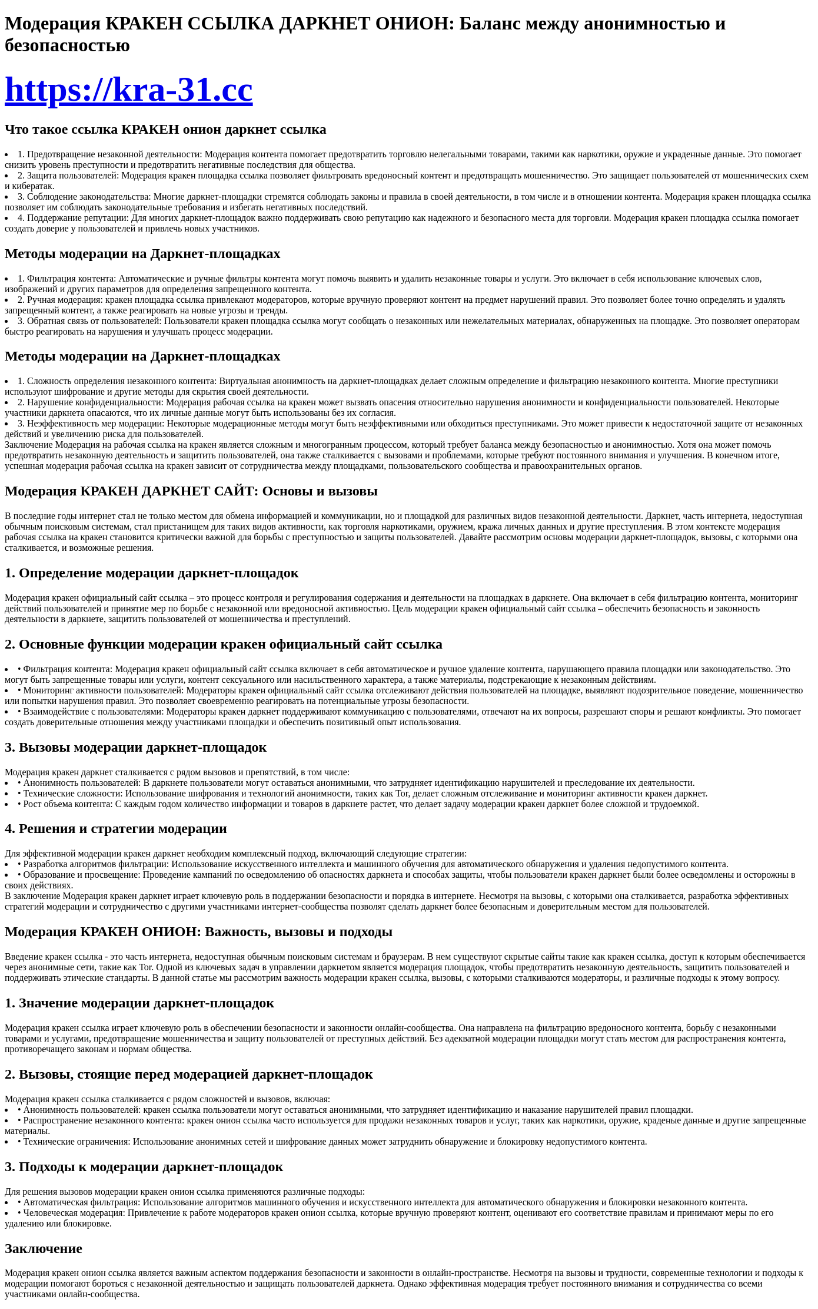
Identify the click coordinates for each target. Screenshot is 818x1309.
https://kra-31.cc (129, 89)
